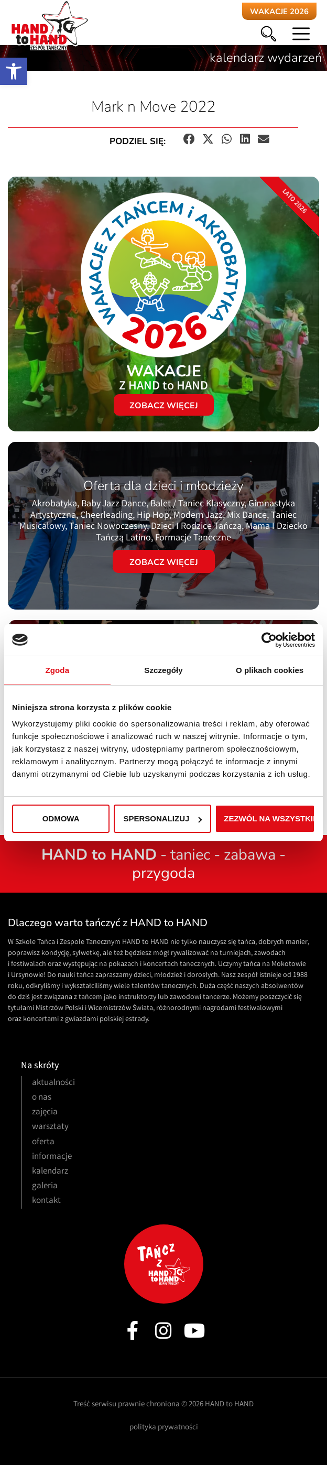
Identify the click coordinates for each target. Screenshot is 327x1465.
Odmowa (61, 818)
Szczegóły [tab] (163, 670)
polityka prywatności (163, 1428)
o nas (41, 1097)
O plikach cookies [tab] (269, 670)
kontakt (46, 1201)
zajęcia (45, 1112)
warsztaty (50, 1127)
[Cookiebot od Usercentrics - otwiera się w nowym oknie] (269, 640)
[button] (13, 71)
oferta (43, 1142)
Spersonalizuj (163, 818)
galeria (45, 1186)
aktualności (53, 1083)
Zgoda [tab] (58, 670)
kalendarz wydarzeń (266, 57)
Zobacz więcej (163, 562)
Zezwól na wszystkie (269, 818)
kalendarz (50, 1171)
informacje (52, 1157)
